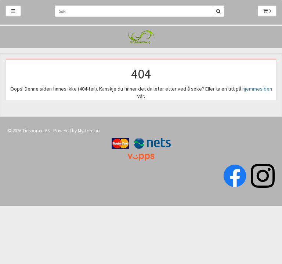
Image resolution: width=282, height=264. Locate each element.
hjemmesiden (257, 88)
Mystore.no (89, 131)
